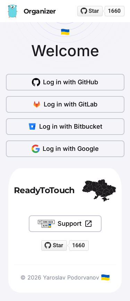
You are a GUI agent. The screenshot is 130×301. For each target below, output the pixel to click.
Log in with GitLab (65, 104)
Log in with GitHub (65, 82)
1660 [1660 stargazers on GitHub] (114, 11)
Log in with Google (65, 149)
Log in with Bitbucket (65, 126)
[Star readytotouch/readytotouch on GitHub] (90, 11)
